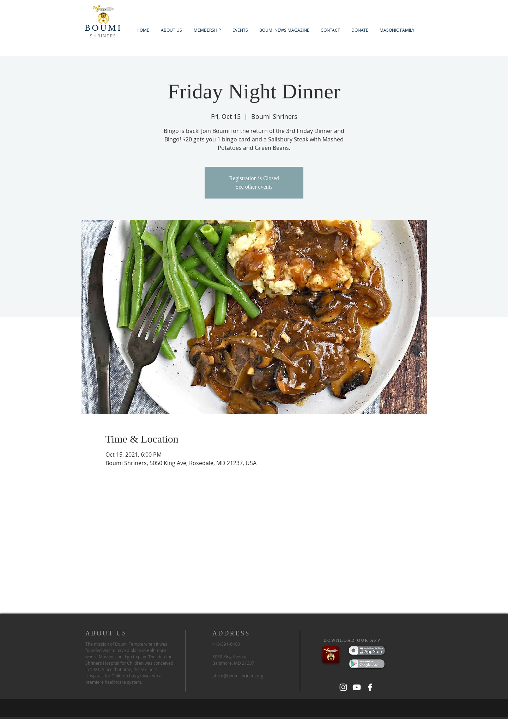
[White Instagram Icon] (343, 687)
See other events (254, 187)
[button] (207, 30)
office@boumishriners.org (238, 675)
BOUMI (103, 28)
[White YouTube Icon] (357, 687)
